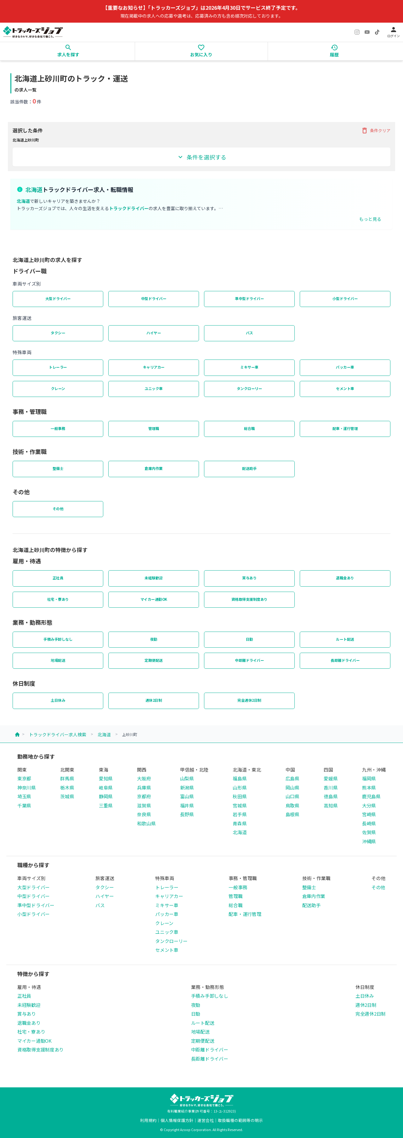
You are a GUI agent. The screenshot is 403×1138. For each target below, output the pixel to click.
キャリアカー (154, 367)
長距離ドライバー (345, 660)
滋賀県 (144, 805)
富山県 (187, 796)
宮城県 (240, 805)
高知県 (331, 805)
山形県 (240, 787)
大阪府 (144, 778)
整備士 (58, 468)
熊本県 (369, 787)
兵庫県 (144, 787)
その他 (58, 508)
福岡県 (369, 778)
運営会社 (205, 1120)
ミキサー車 (249, 367)
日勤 (249, 639)
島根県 (292, 814)
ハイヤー (153, 332)
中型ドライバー (154, 298)
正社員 (58, 577)
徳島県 (331, 796)
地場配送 (58, 660)
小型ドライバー (345, 298)
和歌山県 (146, 823)
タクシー (58, 332)
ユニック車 (154, 388)
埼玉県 (24, 796)
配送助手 (249, 468)
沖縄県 (369, 841)
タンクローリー (249, 388)
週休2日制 (153, 700)
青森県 (240, 823)
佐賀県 (369, 832)
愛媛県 (331, 778)
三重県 (106, 805)
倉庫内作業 (154, 468)
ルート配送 (345, 639)
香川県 (331, 787)
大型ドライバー (58, 298)
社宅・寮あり (58, 599)
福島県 (240, 778)
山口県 (292, 796)
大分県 (369, 805)
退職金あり (345, 577)
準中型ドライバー (249, 298)
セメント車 (345, 388)
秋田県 (240, 796)
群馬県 (67, 778)
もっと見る (370, 219)
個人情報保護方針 (177, 1120)
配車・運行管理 (345, 428)
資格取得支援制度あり (249, 599)
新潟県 (187, 787)
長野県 (187, 814)
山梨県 (187, 778)
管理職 (153, 428)
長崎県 (369, 823)
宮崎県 (369, 814)
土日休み (58, 700)
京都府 (144, 796)
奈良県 (144, 814)
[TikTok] (377, 32)
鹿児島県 (371, 796)
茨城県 (67, 796)
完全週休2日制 (249, 700)
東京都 (24, 778)
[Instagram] (357, 32)
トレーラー (58, 367)
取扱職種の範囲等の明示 (240, 1120)
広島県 (292, 778)
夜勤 (153, 639)
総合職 (249, 428)
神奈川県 (26, 787)
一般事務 (58, 428)
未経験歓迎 (154, 577)
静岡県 (106, 796)
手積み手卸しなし (57, 639)
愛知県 (106, 778)
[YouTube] (367, 32)
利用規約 (148, 1120)
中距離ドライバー (249, 660)
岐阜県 (106, 787)
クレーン (58, 388)
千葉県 (24, 805)
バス (249, 332)
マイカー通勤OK (153, 599)
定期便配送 (154, 660)
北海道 (104, 734)
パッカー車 (345, 367)
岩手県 (240, 814)
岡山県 (292, 787)
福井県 (187, 805)
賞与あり (249, 577)
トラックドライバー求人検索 (57, 734)
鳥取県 (292, 805)
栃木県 (67, 787)
